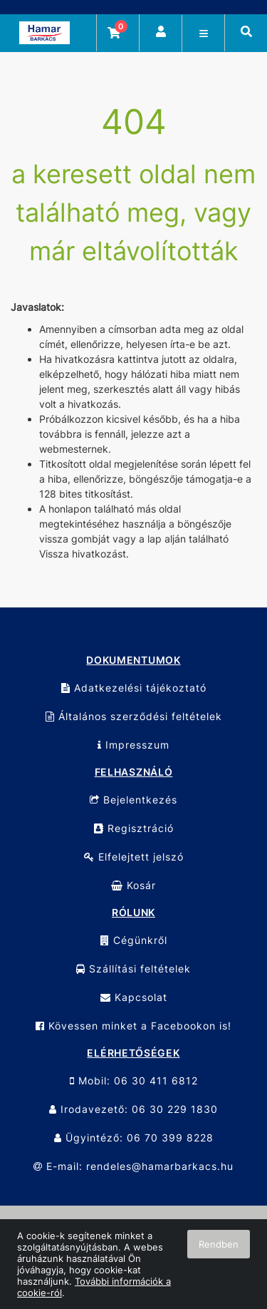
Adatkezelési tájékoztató (133, 688)
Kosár (133, 885)
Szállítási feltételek (133, 968)
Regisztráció (134, 828)
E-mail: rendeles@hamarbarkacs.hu (133, 1166)
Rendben (219, 1244)
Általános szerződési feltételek (134, 716)
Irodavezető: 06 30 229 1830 (133, 1109)
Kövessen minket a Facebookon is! (133, 1026)
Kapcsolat (133, 997)
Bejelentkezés (133, 800)
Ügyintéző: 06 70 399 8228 (134, 1137)
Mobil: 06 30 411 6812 (134, 1080)
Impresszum (133, 745)
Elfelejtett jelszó (134, 857)
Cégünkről (133, 940)
